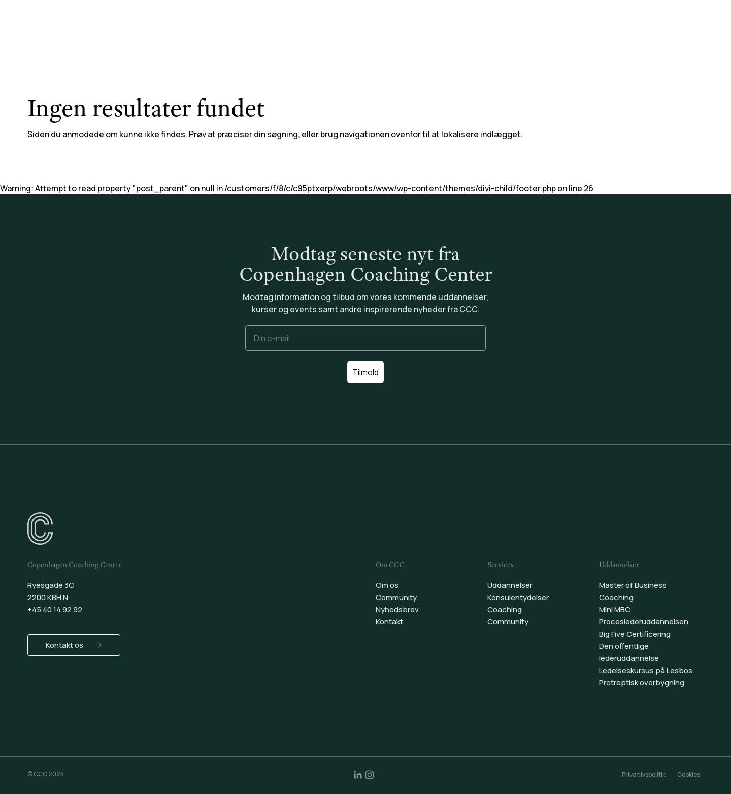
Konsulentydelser (340, 35)
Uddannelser (263, 35)
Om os (387, 585)
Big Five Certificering (635, 633)
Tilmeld (365, 372)
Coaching (411, 35)
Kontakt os (64, 645)
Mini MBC (614, 609)
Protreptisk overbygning (641, 682)
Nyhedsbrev (397, 609)
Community (470, 35)
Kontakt (389, 621)
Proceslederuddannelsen (643, 621)
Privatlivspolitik (644, 774)
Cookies (688, 774)
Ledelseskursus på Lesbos (645, 670)
